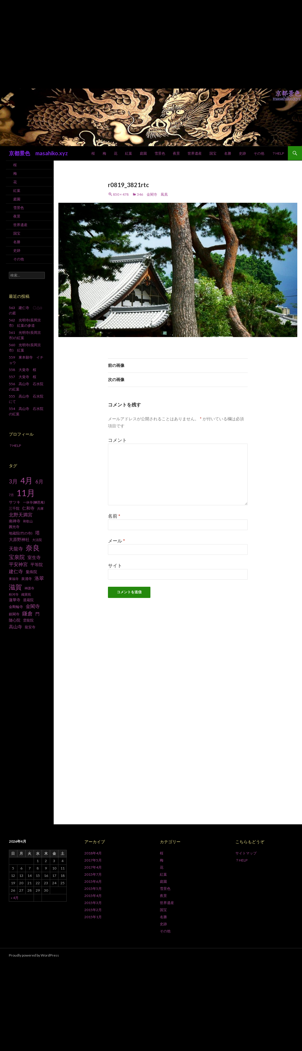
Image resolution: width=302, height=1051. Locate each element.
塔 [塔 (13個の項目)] (37, 532)
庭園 (143, 153)
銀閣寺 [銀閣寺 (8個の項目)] (14, 614)
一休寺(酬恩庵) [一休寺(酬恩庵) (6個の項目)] (34, 502)
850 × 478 (121, 194)
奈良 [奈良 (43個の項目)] (33, 547)
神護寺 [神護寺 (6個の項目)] (29, 588)
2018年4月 (93, 853)
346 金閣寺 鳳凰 (152, 194)
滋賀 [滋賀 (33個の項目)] (15, 587)
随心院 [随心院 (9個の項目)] (14, 620)
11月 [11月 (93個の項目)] (26, 493)
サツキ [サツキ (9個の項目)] (14, 502)
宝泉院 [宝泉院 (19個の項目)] (17, 557)
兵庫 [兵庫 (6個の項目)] (40, 508)
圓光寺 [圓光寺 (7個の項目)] (14, 527)
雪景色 (160, 153)
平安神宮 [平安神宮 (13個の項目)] (18, 564)
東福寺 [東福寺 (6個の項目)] (14, 579)
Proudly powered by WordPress (34, 955)
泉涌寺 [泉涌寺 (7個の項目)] (26, 579)
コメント (117, 440)
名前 (114, 516)
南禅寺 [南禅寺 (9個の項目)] (14, 521)
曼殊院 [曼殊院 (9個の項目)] (31, 571)
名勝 (227, 153)
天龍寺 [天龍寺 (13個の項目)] (16, 548)
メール (116, 540)
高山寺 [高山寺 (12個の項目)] (15, 626)
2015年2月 (93, 910)
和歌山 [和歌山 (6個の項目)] (28, 521)
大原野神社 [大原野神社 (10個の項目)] (19, 539)
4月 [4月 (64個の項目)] (26, 480)
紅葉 (128, 153)
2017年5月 (93, 860)
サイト (115, 565)
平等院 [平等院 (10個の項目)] (36, 564)
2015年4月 (93, 895)
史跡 (242, 153)
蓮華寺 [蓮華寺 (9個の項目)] (14, 599)
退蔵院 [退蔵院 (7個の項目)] (28, 600)
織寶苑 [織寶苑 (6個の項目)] (26, 594)
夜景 (176, 153)
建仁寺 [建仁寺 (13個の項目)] (16, 571)
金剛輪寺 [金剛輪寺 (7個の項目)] (16, 607)
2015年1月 (93, 917)
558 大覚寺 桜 (22, 369)
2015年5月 (93, 888)
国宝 (212, 153)
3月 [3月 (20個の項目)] (13, 481)
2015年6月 (93, 881)
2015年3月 (93, 902)
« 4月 (15, 897)
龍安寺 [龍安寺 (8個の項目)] (30, 627)
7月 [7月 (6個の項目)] (11, 495)
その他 (259, 153)
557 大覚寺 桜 (22, 377)
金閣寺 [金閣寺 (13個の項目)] (33, 606)
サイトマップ (246, 853)
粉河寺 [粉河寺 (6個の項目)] (14, 594)
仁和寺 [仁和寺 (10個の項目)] (28, 508)
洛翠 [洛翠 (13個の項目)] (39, 578)
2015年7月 (93, 874)
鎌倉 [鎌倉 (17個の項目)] (27, 613)
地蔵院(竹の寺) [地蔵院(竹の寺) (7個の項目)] (20, 533)
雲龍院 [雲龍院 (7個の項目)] (28, 620)
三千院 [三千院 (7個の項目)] (14, 508)
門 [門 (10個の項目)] (37, 613)
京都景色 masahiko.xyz (38, 153)
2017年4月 (93, 867)
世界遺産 (195, 153)
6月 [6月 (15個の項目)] (39, 482)
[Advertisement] (151, 44)
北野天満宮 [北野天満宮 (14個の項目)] (20, 514)
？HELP (278, 153)
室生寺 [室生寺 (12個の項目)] (34, 557)
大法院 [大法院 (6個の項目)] (37, 540)
